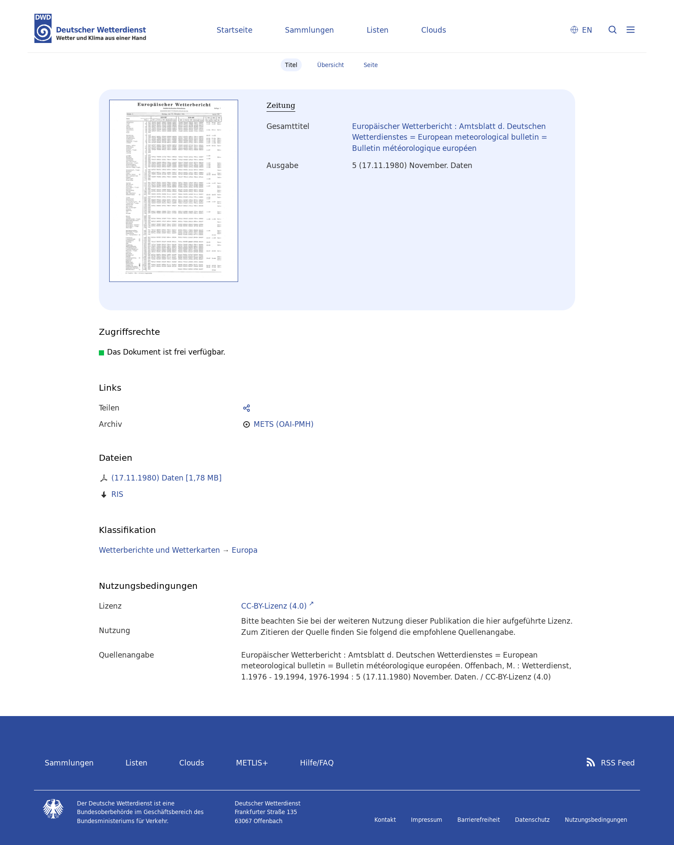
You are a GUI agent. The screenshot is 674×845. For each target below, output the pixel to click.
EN (587, 30)
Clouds (433, 30)
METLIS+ (252, 762)
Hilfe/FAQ (317, 762)
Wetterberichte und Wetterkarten (159, 550)
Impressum (426, 819)
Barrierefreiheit (478, 819)
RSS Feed (618, 763)
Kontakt (385, 819)
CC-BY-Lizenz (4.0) (274, 606)
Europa (244, 550)
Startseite (234, 30)
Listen (378, 30)
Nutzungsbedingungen (596, 819)
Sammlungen (309, 30)
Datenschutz (532, 819)
